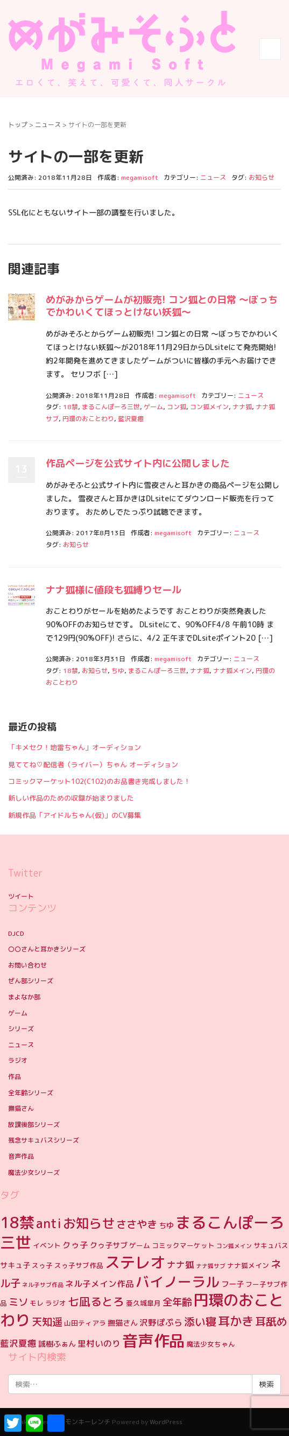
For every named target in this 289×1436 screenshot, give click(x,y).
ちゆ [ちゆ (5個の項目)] (166, 1225)
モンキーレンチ (87, 1421)
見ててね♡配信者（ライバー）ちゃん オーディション (93, 764)
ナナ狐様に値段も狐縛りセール (113, 590)
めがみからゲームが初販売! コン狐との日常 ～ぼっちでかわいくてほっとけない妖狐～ (162, 306)
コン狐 (176, 406)
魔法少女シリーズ (34, 1172)
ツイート (21, 896)
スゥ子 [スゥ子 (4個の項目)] (42, 1265)
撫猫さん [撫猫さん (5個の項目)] (123, 1323)
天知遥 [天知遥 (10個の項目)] (47, 1321)
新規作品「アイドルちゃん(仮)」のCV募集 (74, 815)
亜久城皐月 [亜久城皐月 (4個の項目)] (143, 1303)
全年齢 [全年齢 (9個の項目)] (177, 1302)
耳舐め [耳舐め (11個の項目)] (271, 1321)
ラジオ (17, 1060)
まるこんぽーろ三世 (111, 406)
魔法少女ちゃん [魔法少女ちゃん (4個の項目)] (210, 1344)
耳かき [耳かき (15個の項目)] (235, 1321)
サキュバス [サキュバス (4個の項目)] (270, 1245)
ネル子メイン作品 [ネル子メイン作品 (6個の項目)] (99, 1284)
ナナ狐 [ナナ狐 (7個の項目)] (180, 1264)
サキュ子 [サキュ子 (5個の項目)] (15, 1265)
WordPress (166, 1421)
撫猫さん (21, 1108)
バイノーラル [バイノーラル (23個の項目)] (178, 1281)
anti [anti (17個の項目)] (48, 1223)
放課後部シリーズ (34, 1124)
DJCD (16, 933)
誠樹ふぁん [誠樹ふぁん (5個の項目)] (57, 1344)
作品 (14, 1076)
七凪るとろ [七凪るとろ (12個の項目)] (96, 1301)
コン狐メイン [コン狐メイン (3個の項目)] (234, 1246)
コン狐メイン (209, 406)
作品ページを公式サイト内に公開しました (138, 463)
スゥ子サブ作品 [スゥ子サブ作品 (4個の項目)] (78, 1265)
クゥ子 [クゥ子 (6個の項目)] (75, 1245)
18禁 (70, 406)
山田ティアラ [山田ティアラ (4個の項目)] (85, 1323)
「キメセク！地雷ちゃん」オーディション (74, 747)
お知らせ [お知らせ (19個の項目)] (89, 1223)
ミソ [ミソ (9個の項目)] (18, 1302)
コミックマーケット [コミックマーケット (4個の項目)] (183, 1245)
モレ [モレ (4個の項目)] (37, 1303)
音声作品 (21, 1156)
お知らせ (261, 177)
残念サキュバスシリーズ (43, 1140)
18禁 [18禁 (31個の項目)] (17, 1222)
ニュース (48, 124)
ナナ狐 (242, 406)
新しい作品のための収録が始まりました (71, 798)
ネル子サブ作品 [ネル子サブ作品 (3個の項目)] (43, 1284)
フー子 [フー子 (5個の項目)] (232, 1284)
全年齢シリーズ (30, 1092)
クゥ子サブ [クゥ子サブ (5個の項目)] (109, 1245)
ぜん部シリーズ (30, 980)
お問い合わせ (27, 965)
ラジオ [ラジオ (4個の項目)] (55, 1303)
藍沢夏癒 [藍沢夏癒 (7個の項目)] (18, 1343)
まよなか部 (24, 996)
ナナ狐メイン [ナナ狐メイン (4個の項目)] (248, 1265)
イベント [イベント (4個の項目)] (47, 1245)
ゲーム (153, 406)
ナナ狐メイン (232, 670)
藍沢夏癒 (131, 418)
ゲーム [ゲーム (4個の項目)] (139, 1245)
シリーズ (21, 1028)
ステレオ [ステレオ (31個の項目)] (135, 1262)
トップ (17, 124)
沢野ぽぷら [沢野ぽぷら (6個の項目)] (160, 1322)
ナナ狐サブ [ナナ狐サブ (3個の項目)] (210, 1266)
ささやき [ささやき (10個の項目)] (136, 1224)
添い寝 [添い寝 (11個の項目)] (200, 1321)
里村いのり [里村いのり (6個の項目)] (99, 1343)
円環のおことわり (88, 418)
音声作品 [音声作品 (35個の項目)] (153, 1340)
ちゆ (117, 670)
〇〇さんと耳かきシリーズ (47, 949)
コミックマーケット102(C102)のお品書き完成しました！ (99, 781)
